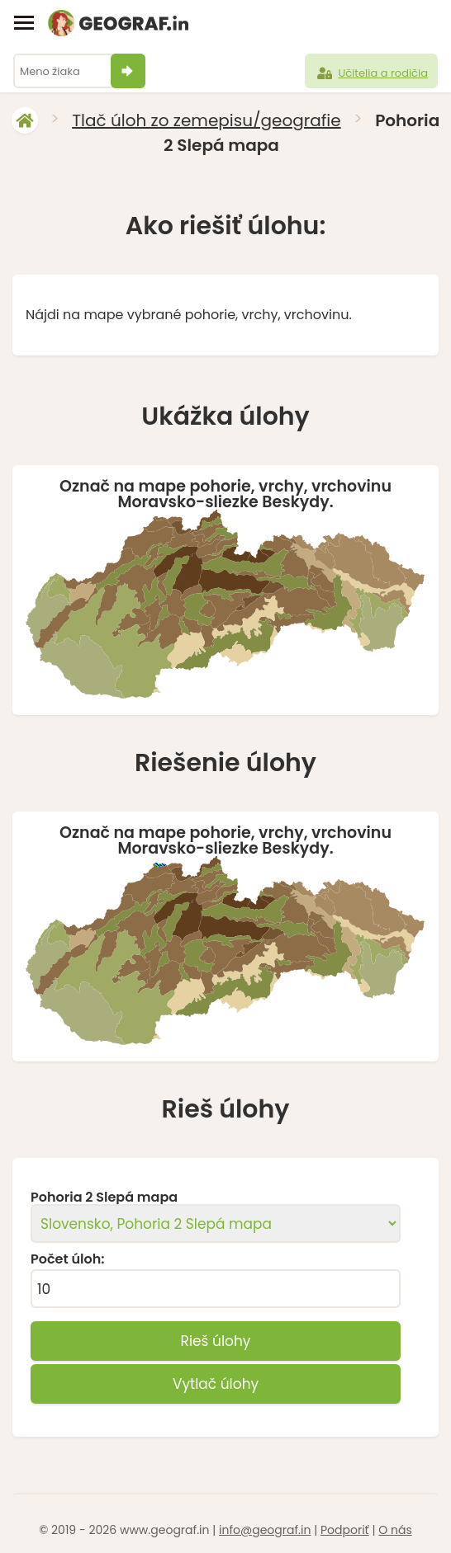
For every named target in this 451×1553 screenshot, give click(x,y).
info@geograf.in (265, 1530)
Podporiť (344, 1530)
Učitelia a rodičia (371, 73)
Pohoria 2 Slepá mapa (104, 1197)
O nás (394, 1530)
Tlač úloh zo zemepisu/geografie (206, 120)
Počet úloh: (67, 1259)
